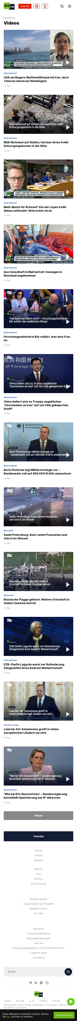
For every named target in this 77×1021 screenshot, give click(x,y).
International (10, 73)
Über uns (38, 943)
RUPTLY (38, 879)
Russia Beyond (38, 883)
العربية (32, 1001)
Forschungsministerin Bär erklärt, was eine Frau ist (37, 338)
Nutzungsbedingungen (38, 938)
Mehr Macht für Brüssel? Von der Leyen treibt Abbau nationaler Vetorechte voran (35, 209)
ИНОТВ (38, 869)
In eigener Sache (38, 952)
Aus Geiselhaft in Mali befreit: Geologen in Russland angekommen (33, 273)
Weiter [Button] (38, 815)
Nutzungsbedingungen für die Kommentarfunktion (38, 948)
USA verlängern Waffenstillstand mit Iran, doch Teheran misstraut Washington (36, 79)
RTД (38, 874)
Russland (8, 530)
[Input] (38, 971)
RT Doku (38, 913)
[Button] (68, 972)
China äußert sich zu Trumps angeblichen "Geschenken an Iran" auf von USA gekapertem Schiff (36, 405)
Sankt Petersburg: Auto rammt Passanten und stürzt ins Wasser (35, 536)
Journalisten (38, 957)
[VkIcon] (35, 982)
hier (8, 1016)
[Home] (9, 6)
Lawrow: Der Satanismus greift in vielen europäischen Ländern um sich (31, 731)
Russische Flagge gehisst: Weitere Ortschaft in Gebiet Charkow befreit (36, 601)
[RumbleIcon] (41, 982)
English (7, 1001)
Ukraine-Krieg (11, 725)
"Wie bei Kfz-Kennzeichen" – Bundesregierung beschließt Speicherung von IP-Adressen (35, 795)
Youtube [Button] (38, 836)
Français (56, 1001)
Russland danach (38, 899)
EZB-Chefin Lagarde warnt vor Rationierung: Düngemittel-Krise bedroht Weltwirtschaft (34, 666)
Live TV (25, 6)
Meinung (38, 860)
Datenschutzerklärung (38, 933)
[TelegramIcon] (30, 982)
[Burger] (69, 6)
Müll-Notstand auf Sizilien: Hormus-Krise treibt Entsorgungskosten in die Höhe (36, 144)
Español (43, 1001)
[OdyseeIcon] (46, 982)
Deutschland (10, 332)
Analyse (39, 855)
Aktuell (38, 850)
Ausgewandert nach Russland (38, 903)
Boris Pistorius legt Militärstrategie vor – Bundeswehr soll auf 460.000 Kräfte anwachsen (37, 471)
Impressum (38, 928)
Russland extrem (38, 908)
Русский (20, 1001)
